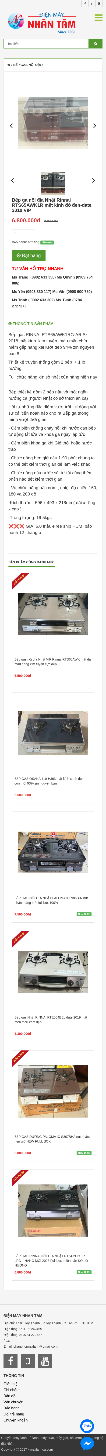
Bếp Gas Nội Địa (27, 65)
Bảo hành (12, 1408)
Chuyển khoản (16, 1420)
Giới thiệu (12, 1384)
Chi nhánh (12, 1390)
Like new (47, 242)
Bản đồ (10, 1396)
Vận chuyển (13, 1402)
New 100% (84, 914)
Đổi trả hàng (14, 1414)
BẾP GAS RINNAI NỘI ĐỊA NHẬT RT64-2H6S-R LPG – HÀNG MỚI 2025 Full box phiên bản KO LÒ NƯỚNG (51, 1260)
